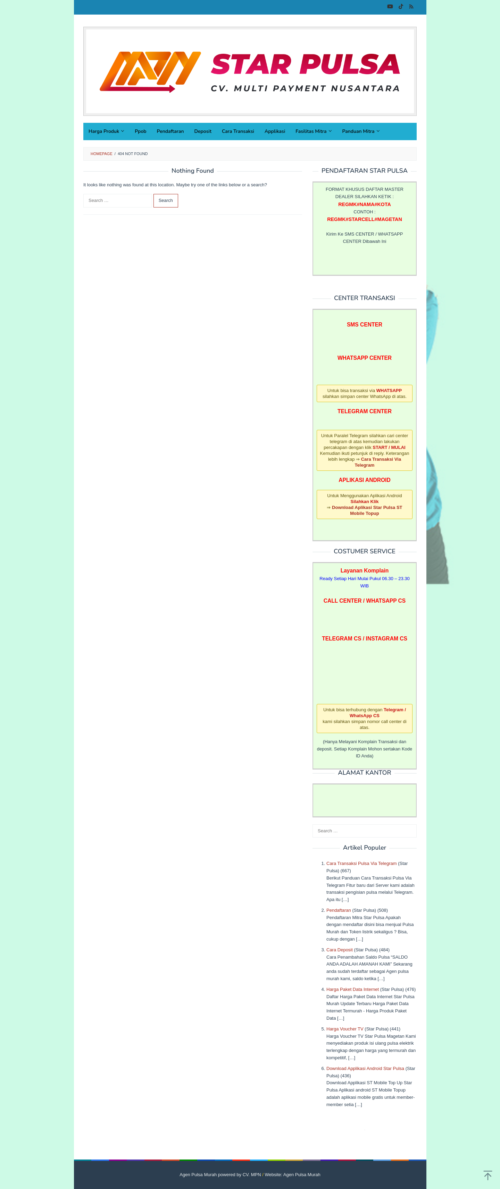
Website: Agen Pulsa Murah (292, 1174)
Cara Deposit (339, 949)
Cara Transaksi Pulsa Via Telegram (361, 863)
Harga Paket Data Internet (352, 989)
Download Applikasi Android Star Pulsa (365, 1068)
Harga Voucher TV (345, 1028)
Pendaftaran (338, 910)
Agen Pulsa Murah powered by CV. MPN (220, 1174)
